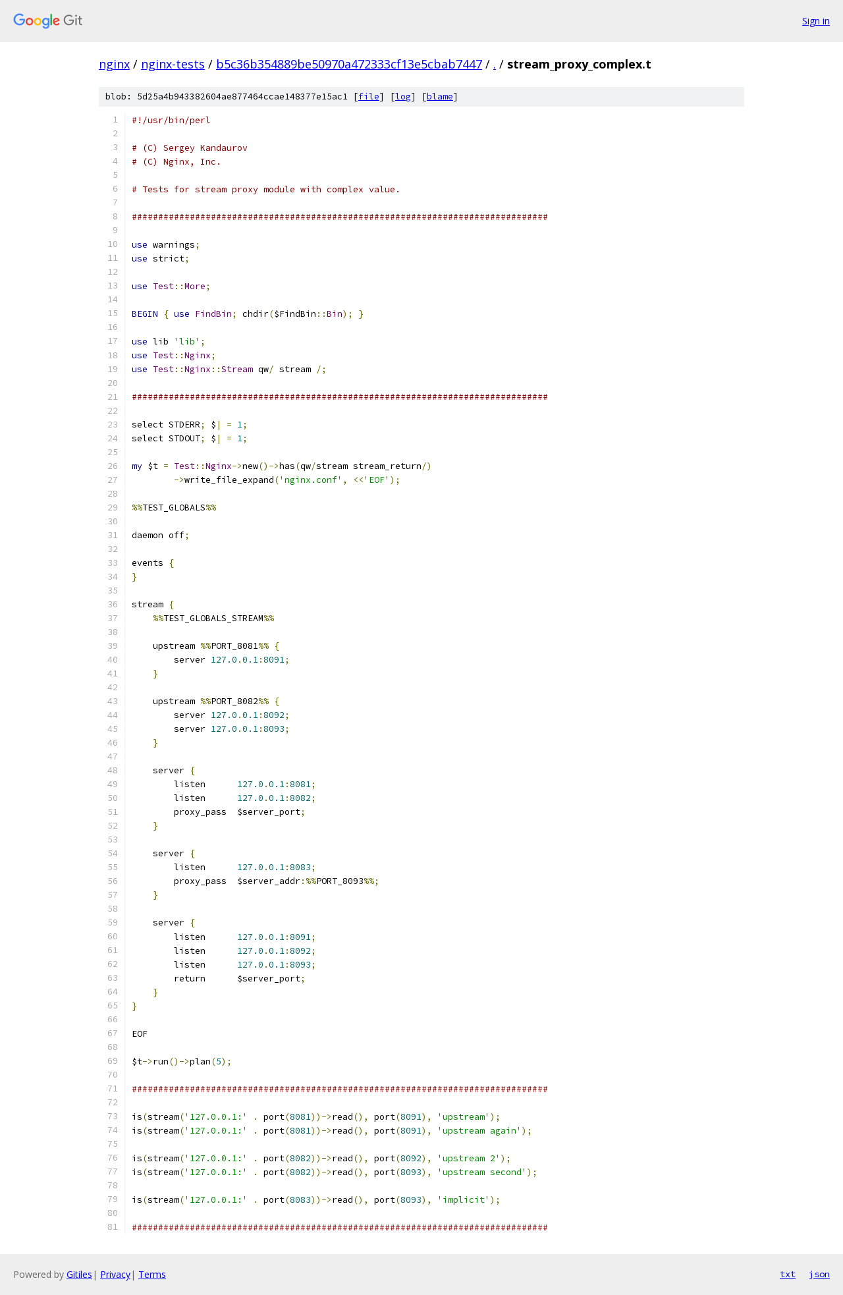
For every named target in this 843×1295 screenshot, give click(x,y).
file (368, 96)
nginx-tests (173, 64)
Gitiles (79, 1274)
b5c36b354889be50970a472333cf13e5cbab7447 (349, 64)
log (403, 96)
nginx (114, 64)
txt (788, 1274)
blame (440, 96)
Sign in (816, 20)
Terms (152, 1274)
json (819, 1274)
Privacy (115, 1274)
